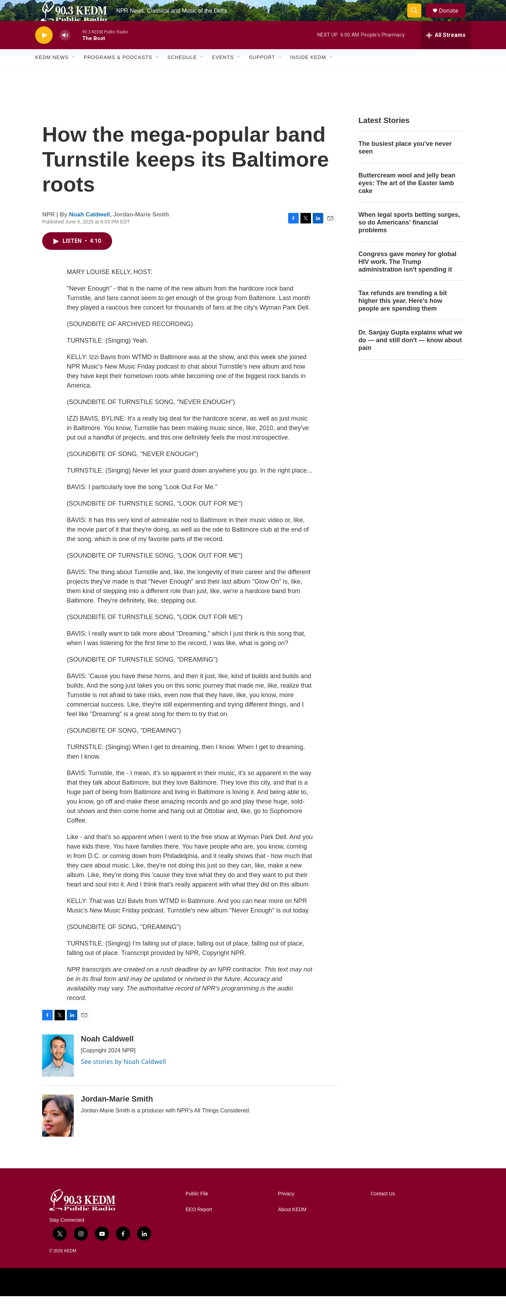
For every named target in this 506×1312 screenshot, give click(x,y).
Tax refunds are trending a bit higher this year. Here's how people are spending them (402, 316)
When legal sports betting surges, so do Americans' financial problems (409, 238)
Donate (453, 18)
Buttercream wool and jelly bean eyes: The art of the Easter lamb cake (406, 199)
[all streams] (446, 51)
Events (223, 73)
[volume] (65, 51)
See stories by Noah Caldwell (123, 1077)
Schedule (182, 73)
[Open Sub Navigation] (74, 73)
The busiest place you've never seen (405, 163)
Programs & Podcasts (118, 73)
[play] (44, 51)
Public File (197, 1209)
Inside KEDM (308, 73)
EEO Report (199, 1225)
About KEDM (292, 1225)
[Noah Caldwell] (58, 1071)
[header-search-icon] (417, 19)
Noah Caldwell (89, 230)
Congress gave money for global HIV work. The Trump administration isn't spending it (407, 277)
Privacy (286, 1209)
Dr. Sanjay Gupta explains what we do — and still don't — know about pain (410, 356)
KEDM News (52, 73)
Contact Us (383, 1209)
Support (262, 73)
